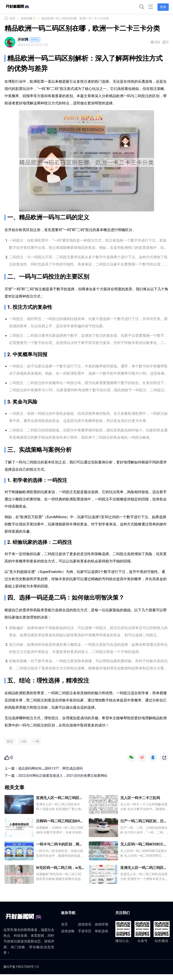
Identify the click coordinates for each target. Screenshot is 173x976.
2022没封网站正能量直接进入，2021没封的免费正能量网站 (62, 777)
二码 (23, 743)
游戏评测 (101, 926)
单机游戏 (101, 933)
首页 (12, 18)
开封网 (23, 39)
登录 (163, 7)
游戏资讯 (84, 926)
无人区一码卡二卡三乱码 (140, 799)
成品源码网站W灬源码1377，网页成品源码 (50, 770)
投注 (10, 743)
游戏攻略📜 (28, 18)
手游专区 (84, 933)
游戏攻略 (68, 933)
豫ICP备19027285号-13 (21, 969)
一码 (36, 743)
